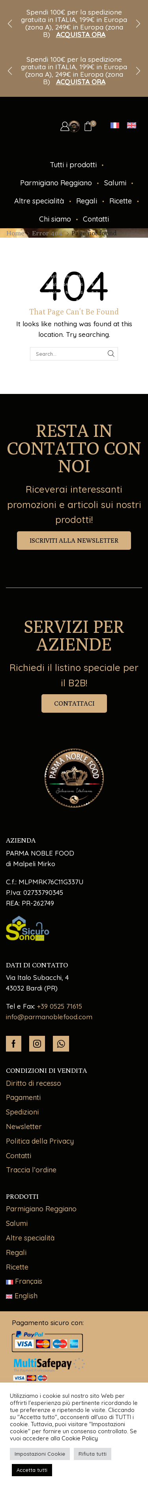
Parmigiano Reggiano (56, 182)
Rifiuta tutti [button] (93, 1454)
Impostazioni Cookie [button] (40, 1454)
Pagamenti (23, 1097)
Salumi (115, 182)
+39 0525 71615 (59, 1006)
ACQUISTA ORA (80, 34)
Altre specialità (39, 200)
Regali (86, 200)
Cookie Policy (80, 1438)
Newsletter (24, 1126)
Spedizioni (22, 1111)
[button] (10, 23)
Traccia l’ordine (31, 1169)
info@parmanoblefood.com (49, 1017)
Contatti (96, 219)
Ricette (120, 200)
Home (15, 233)
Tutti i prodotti (73, 164)
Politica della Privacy (40, 1141)
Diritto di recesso (33, 1083)
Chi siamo (55, 219)
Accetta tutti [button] (32, 1470)
